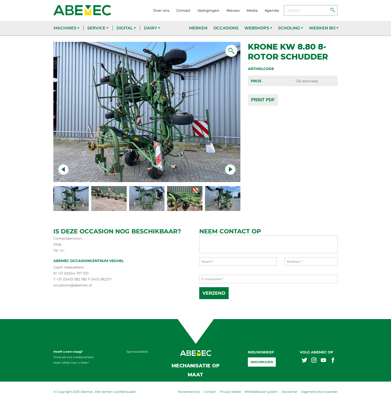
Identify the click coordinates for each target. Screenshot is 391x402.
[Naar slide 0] (71, 198)
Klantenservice (189, 392)
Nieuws (233, 10)
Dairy (152, 28)
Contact (183, 10)
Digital (126, 28)
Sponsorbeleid (137, 351)
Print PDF (263, 99)
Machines (66, 28)
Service (97, 28)
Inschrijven (262, 362)
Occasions (225, 28)
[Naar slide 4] (222, 198)
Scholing (290, 28)
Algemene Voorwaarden (319, 392)
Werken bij (323, 28)
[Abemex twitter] (304, 360)
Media (252, 10)
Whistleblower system (261, 392)
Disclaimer (289, 392)
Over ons (161, 10)
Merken (198, 28)
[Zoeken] (332, 10)
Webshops (258, 28)
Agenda (272, 10)
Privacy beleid (230, 392)
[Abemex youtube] (323, 360)
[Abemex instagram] (314, 360)
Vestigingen (208, 10)
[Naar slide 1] (109, 198)
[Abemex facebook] (333, 360)
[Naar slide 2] (147, 198)
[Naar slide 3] (184, 198)
